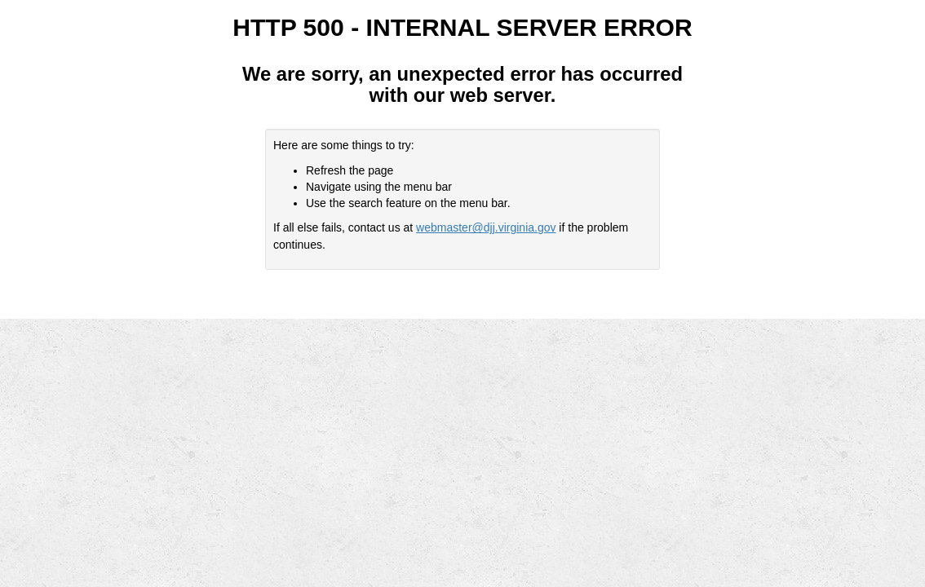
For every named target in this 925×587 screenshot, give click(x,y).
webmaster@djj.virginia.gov (485, 227)
